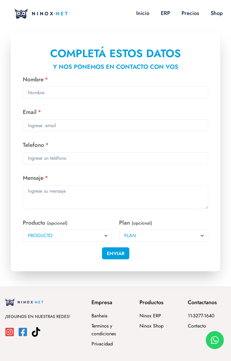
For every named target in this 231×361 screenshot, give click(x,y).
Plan (135, 223)
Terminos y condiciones (104, 329)
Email (32, 112)
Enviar (115, 253)
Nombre (35, 79)
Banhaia (99, 315)
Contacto (197, 325)
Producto (45, 223)
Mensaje (35, 178)
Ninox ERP (150, 315)
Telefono (36, 145)
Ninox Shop (152, 325)
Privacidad (102, 343)
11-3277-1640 (201, 315)
